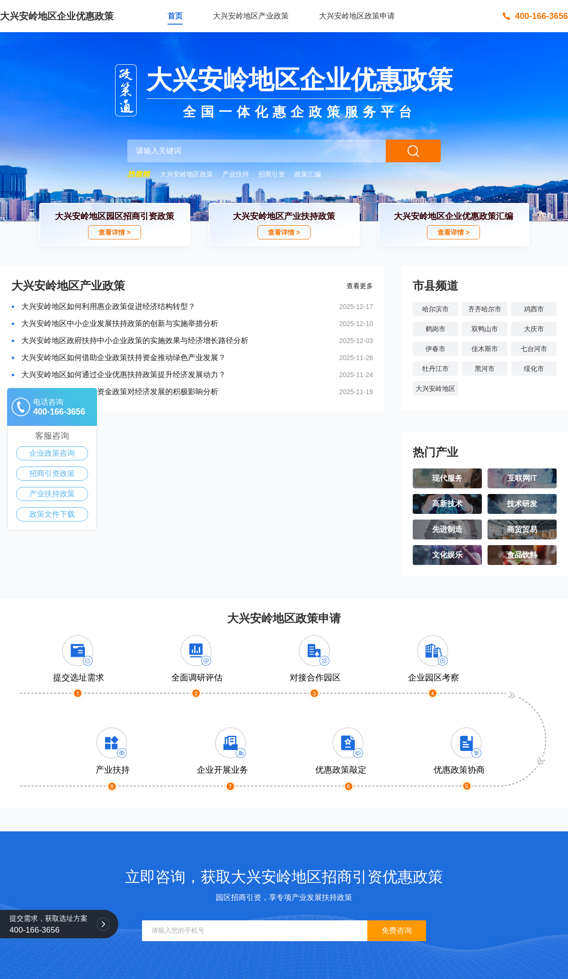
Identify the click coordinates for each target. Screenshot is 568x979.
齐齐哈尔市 (484, 309)
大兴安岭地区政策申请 (357, 16)
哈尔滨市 (435, 309)
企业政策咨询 (52, 453)
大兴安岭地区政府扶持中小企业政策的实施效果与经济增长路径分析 (134, 340)
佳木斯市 (484, 349)
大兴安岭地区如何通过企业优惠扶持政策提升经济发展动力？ (123, 374)
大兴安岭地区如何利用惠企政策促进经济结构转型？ (108, 306)
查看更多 (359, 286)
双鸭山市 (484, 329)
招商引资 (271, 174)
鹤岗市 (435, 329)
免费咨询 (397, 930)
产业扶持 (235, 174)
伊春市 (435, 349)
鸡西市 (534, 309)
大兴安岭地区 (435, 388)
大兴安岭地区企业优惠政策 (57, 16)
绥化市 (534, 368)
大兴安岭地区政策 (186, 174)
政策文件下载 (52, 514)
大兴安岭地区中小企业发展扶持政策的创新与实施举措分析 (119, 323)
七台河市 (534, 349)
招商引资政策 (52, 473)
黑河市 (485, 368)
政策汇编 (307, 174)
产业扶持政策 (52, 494)
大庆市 (534, 329)
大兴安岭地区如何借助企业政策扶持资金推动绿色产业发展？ (123, 357)
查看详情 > (114, 232)
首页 (175, 16)
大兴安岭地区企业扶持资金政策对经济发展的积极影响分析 (119, 392)
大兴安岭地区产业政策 (251, 16)
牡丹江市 (435, 368)
